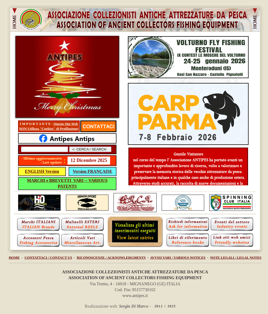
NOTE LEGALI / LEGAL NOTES (235, 257)
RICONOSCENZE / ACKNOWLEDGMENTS (111, 257)
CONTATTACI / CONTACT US (48, 257)
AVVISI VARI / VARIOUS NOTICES (178, 257)
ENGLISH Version (42, 171)
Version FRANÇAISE (92, 171)
